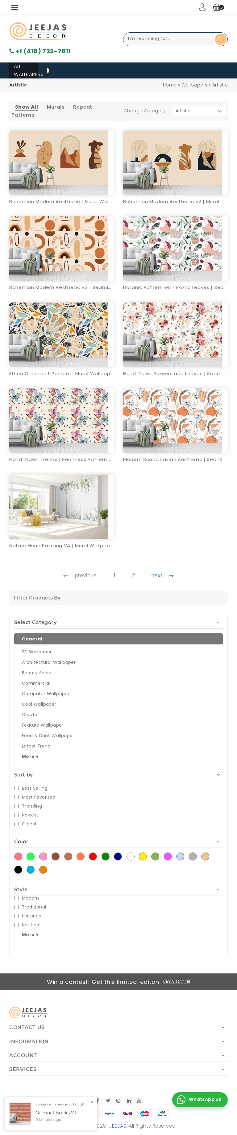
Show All (26, 106)
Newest (30, 815)
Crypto (29, 715)
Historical (32, 916)
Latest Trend (36, 746)
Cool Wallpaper (39, 704)
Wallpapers (194, 85)
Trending (32, 806)
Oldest (29, 824)
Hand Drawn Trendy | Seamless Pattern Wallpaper (61, 459)
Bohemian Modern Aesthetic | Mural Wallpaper (61, 201)
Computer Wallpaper (45, 694)
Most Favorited (39, 797)
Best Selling (35, 788)
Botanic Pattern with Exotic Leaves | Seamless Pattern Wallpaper (175, 287)
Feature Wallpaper (43, 725)
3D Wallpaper (37, 652)
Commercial (36, 683)
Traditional (34, 907)
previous (80, 575)
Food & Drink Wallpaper (48, 735)
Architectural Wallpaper (49, 662)
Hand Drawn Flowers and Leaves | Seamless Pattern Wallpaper (175, 373)
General (32, 639)
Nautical (31, 925)
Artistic (220, 85)
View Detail (176, 981)
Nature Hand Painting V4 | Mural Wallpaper (61, 545)
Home (170, 85)
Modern (30, 898)
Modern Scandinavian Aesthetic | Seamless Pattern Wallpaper (175, 459)
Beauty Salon (37, 673)
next (162, 575)
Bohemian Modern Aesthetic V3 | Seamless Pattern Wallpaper (61, 287)
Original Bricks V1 (55, 1113)
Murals (55, 106)
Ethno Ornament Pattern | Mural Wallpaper (61, 373)
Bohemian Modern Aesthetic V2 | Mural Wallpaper (175, 201)
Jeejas (117, 1125)
